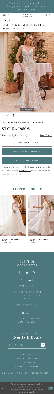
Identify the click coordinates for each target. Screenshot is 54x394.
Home (6, 21)
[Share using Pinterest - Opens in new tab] (14, 115)
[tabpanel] (27, 72)
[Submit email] (43, 345)
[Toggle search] (9, 15)
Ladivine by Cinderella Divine (22, 24)
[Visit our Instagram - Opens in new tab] (26, 272)
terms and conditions (27, 358)
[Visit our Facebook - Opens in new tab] (19, 272)
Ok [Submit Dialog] (51, 388)
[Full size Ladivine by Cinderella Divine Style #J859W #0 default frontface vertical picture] (27, 72)
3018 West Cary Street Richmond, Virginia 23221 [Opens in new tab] (27, 295)
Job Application (27, 305)
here (34, 392)
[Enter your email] (27, 345)
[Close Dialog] (3, 388)
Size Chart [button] (46, 135)
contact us (25, 170)
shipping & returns (27, 354)
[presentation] (13, 215)
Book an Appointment (27, 151)
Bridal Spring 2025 (15, 28)
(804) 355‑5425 (27, 286)
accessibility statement (27, 366)
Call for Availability (27, 160)
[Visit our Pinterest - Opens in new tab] (34, 272)
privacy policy (27, 362)
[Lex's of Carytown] (27, 15)
